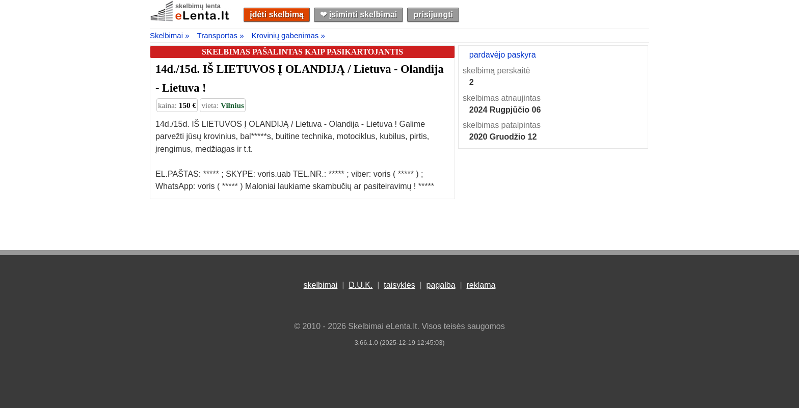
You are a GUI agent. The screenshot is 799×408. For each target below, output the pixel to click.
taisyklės (399, 285)
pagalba (441, 285)
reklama (480, 285)
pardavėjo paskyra (502, 54)
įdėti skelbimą (277, 14)
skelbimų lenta (198, 6)
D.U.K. (360, 285)
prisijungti (433, 14)
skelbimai (321, 285)
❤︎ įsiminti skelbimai (358, 14)
